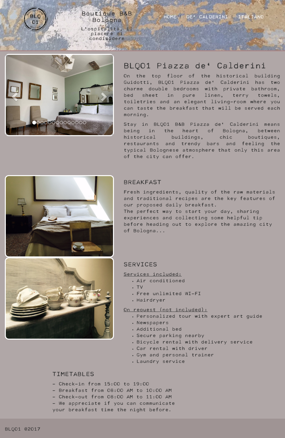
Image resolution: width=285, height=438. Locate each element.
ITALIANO (251, 16)
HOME (170, 16)
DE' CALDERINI (207, 16)
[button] (14, 95)
